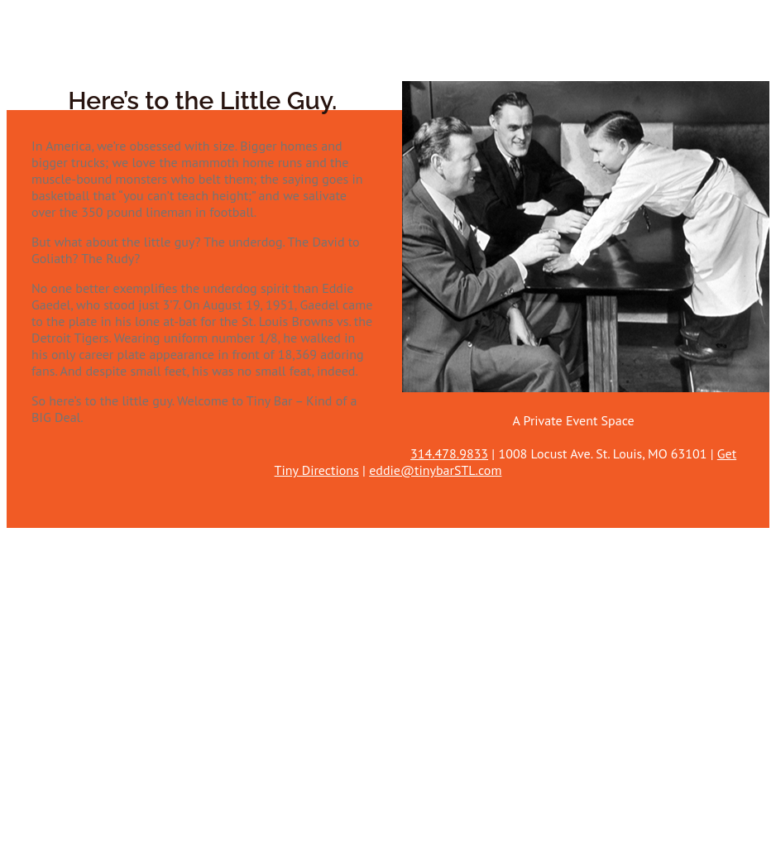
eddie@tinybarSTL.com (435, 470)
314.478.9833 (449, 453)
